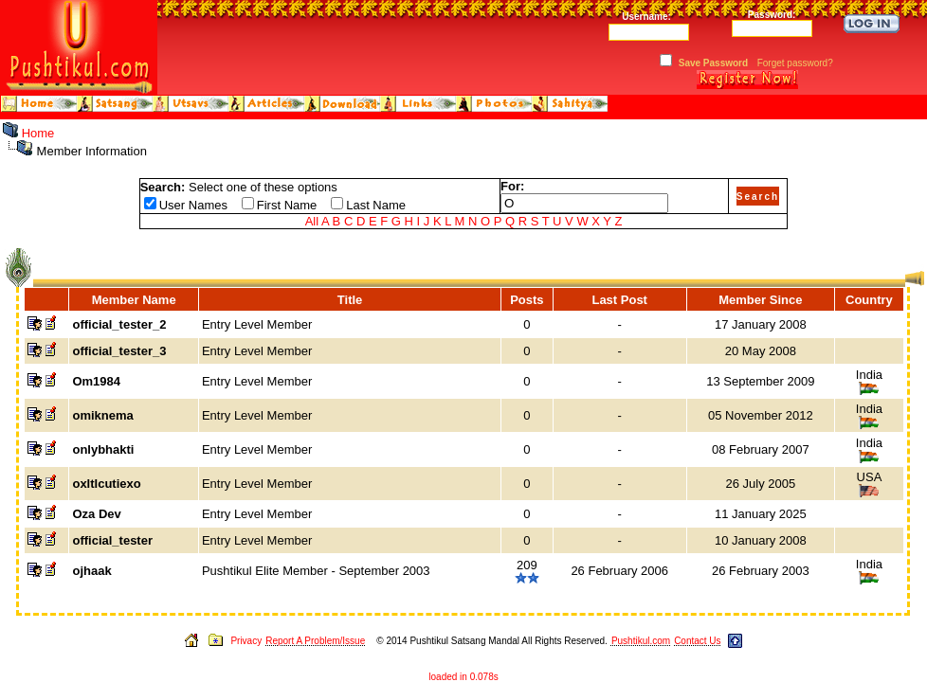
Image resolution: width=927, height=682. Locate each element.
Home (38, 133)
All (311, 221)
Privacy (246, 641)
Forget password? (795, 63)
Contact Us (697, 641)
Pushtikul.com (640, 641)
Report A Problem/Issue (315, 641)
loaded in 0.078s (463, 677)
